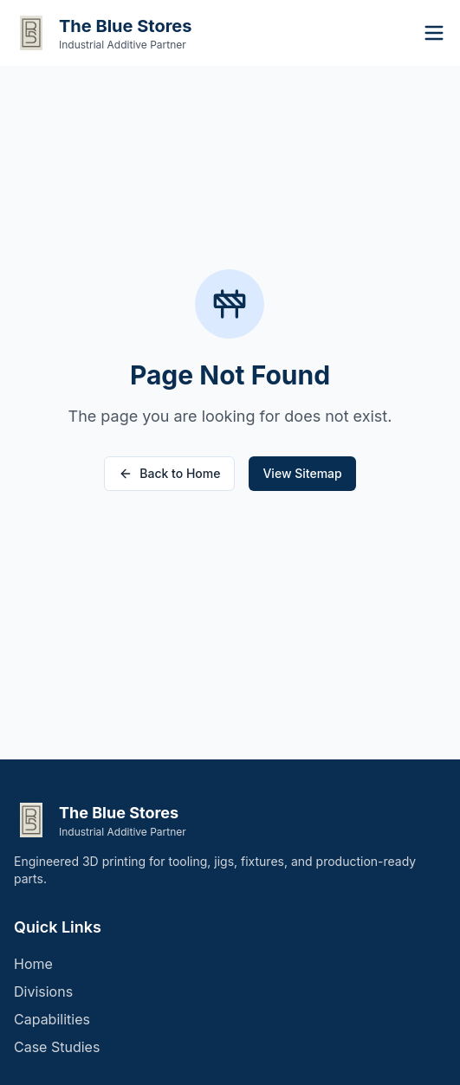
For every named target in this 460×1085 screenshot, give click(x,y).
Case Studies (57, 1047)
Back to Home (169, 473)
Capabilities (52, 1019)
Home (33, 963)
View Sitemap (301, 473)
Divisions (43, 991)
